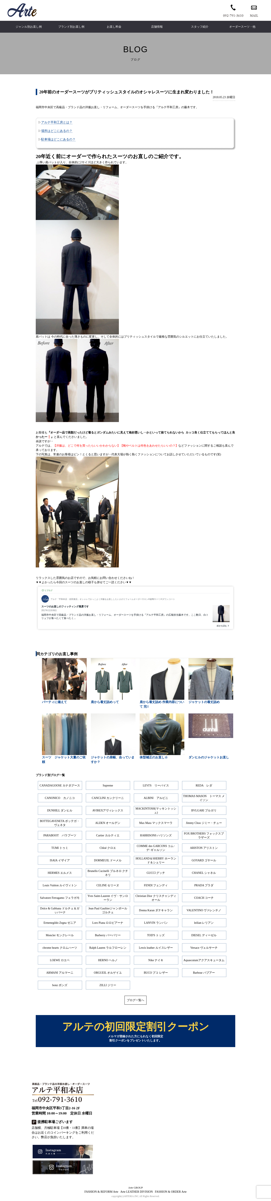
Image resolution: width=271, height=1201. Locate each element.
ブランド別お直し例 (71, 26)
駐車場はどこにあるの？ (58, 139)
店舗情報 (157, 26)
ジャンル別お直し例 (29, 26)
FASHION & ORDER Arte (171, 1192)
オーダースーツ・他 (242, 26)
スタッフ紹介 (199, 26)
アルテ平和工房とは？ (56, 122)
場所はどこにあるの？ (56, 130)
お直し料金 (114, 26)
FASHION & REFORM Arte (101, 1192)
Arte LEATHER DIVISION (136, 1192)
